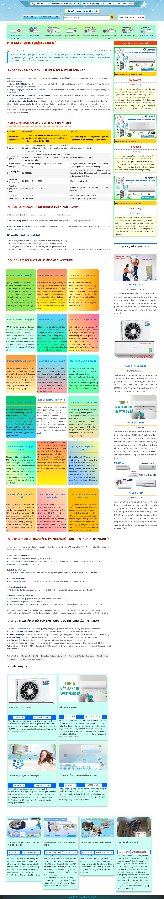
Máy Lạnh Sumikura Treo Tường (109, 33)
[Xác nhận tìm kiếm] (112, 18)
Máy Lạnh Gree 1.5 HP (146, 32)
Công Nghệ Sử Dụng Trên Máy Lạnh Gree (29, 788)
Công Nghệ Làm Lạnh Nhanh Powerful (16, 33)
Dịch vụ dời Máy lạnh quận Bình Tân (51, 455)
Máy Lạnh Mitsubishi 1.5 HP (53, 33)
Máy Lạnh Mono (38, 3)
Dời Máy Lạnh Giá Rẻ (135, 285)
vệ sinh (49, 626)
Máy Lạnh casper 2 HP (72, 32)
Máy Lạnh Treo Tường (91, 3)
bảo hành (56, 626)
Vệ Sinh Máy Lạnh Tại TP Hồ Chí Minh (96, 856)
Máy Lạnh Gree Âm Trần (128, 33)
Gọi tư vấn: (131, 18)
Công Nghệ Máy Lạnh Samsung (81, 669)
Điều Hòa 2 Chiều (125, 3)
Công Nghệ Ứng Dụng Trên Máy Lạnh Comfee (82, 788)
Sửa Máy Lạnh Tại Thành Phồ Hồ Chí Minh (60, 856)
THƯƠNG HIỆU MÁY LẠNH (53, 18)
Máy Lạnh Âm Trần (71, 3)
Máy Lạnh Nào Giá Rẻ (29, 669)
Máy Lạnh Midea (35, 32)
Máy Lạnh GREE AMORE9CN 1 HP (128, 142)
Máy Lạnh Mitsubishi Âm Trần (90, 33)
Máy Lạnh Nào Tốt (135, 493)
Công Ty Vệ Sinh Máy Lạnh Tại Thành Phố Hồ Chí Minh (23, 856)
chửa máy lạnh (73, 626)
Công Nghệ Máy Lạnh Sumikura (31, 672)
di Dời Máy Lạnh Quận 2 (56, 78)
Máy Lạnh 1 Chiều (109, 3)
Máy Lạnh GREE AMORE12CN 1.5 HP (128, 204)
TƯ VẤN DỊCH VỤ (31, 18)
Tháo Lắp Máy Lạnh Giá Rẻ (22, 720)
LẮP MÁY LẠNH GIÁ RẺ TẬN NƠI (82, 11)
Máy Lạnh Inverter (54, 3)
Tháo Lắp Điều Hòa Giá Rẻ (130, 855)
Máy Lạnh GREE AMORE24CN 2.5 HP (129, 75)
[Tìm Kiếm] (89, 18)
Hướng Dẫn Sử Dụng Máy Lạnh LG (53, 669)
